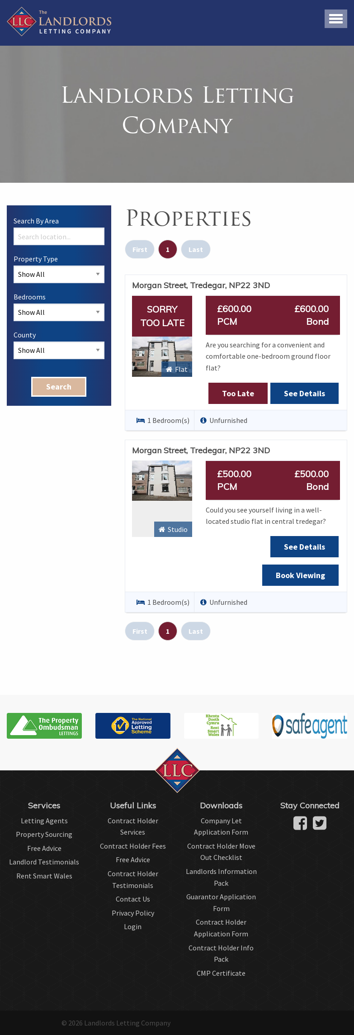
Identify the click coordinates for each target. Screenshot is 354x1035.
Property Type (36, 258)
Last (196, 249)
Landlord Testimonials (44, 861)
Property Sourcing (44, 834)
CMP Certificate (221, 973)
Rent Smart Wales (44, 875)
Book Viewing (300, 575)
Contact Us (133, 898)
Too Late (238, 393)
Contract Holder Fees (133, 845)
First (139, 249)
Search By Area (36, 220)
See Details (304, 393)
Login (133, 926)
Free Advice (44, 848)
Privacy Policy (133, 912)
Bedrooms (30, 296)
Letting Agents (44, 820)
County (25, 334)
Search (58, 386)
